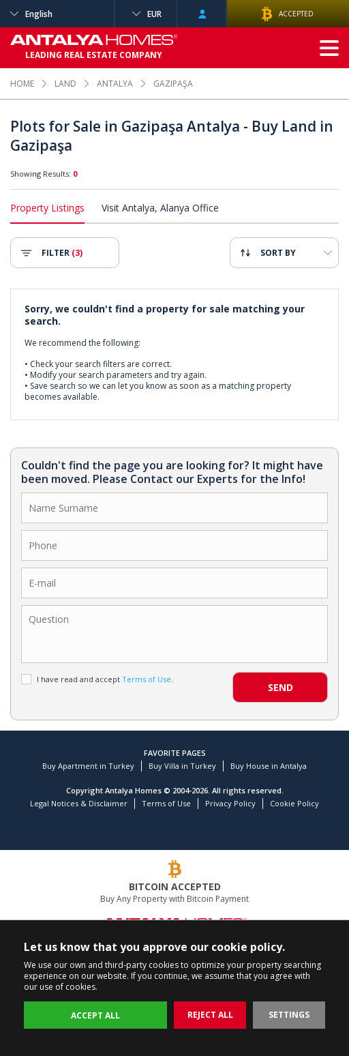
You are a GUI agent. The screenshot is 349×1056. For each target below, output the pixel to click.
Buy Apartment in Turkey (88, 766)
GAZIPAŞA (173, 83)
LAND (65, 83)
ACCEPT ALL (95, 1015)
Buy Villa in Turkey (182, 766)
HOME (22, 83)
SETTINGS (289, 1015)
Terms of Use (166, 803)
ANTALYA (115, 83)
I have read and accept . (97, 679)
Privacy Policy (230, 803)
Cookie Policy (294, 803)
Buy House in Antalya (268, 766)
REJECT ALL (210, 1015)
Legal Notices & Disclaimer (78, 803)
